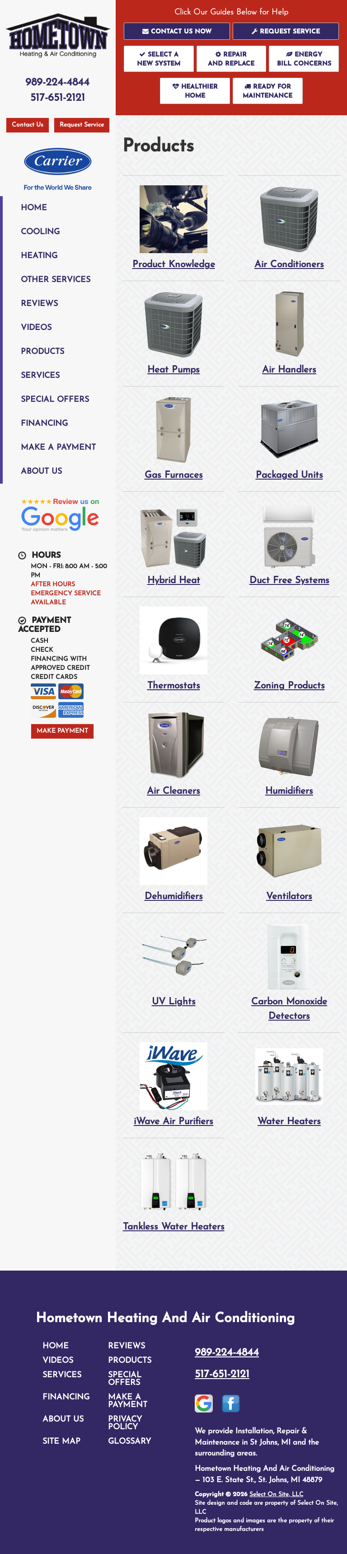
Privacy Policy (125, 1423)
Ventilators (289, 859)
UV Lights (173, 964)
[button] (177, 31)
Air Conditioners (289, 227)
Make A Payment (58, 448)
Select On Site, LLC (276, 1494)
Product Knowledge (173, 227)
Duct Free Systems (289, 543)
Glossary (129, 1442)
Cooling (40, 232)
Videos (36, 328)
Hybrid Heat (173, 543)
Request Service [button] (82, 125)
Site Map (61, 1442)
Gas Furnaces (173, 438)
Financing (44, 424)
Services (40, 376)
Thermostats (173, 648)
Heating (39, 256)
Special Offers (55, 400)
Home (34, 208)
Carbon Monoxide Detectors (289, 971)
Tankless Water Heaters (173, 1189)
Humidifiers (289, 753)
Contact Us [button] (27, 125)
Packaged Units (289, 438)
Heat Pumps (173, 332)
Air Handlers (289, 332)
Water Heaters (289, 1084)
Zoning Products (289, 648)
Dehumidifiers (173, 859)
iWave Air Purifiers (173, 1084)
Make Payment (62, 731)
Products (42, 352)
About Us (41, 472)
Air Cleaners (173, 753)
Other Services (55, 280)
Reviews (39, 304)
